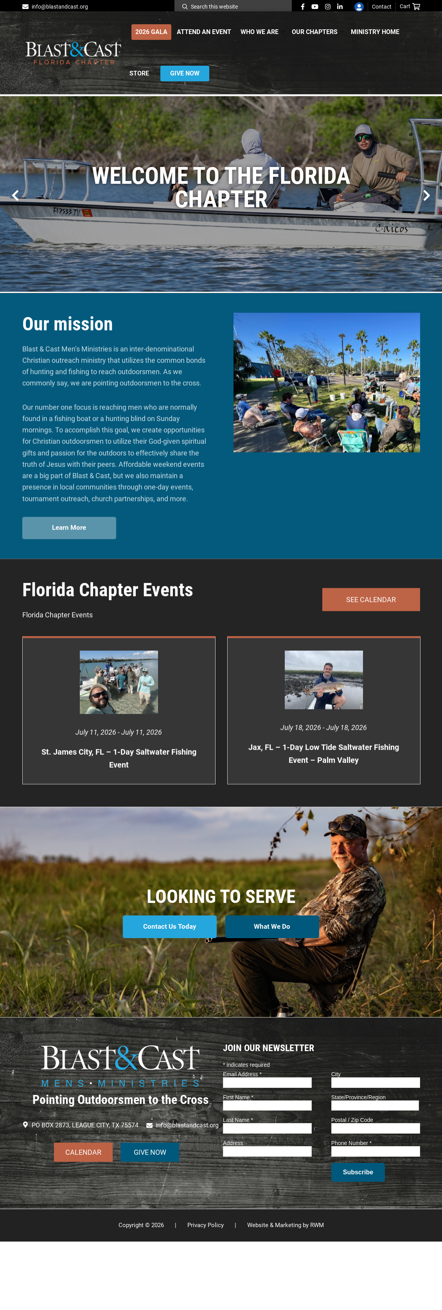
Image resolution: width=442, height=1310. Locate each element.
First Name (238, 1166)
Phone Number (351, 1211)
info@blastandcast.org (60, 7)
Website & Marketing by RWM (285, 1293)
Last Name (238, 1189)
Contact (382, 7)
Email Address (242, 1143)
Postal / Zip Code (352, 1189)
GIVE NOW (150, 1221)
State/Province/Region (358, 1166)
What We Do (273, 996)
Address (233, 1211)
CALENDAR (83, 1221)
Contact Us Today (169, 996)
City (336, 1143)
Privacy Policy (205, 1293)
